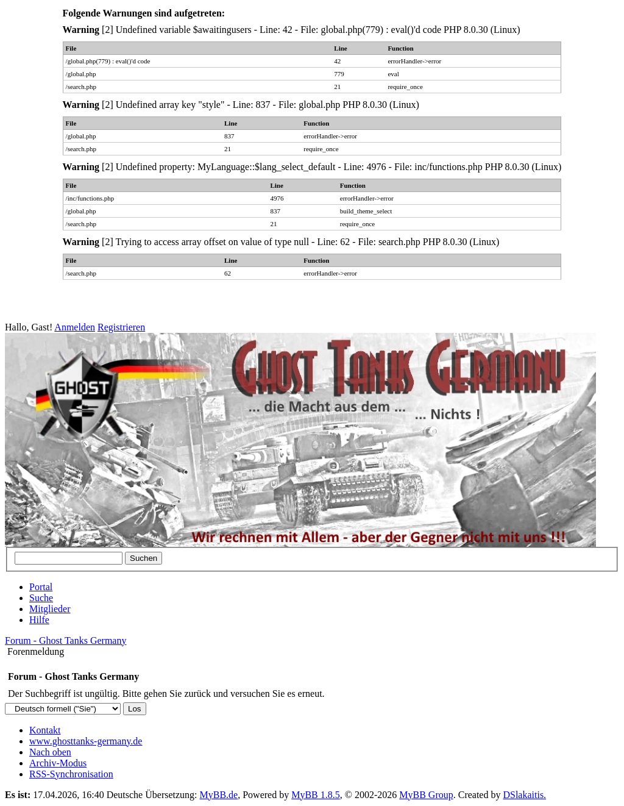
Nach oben (50, 752)
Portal (40, 587)
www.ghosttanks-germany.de (85, 741)
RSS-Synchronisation (71, 774)
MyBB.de (219, 795)
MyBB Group (426, 795)
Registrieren (121, 327)
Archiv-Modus (58, 763)
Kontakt (45, 730)
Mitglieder (50, 609)
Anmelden (74, 327)
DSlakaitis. (524, 795)
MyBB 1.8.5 (315, 795)
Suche (41, 598)
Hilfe (39, 620)
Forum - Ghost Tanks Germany (65, 640)
